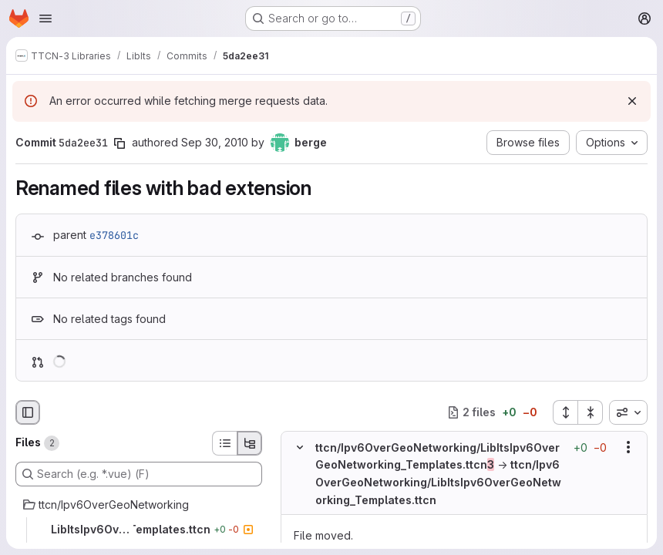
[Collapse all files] (590, 412)
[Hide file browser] (27, 412)
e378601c (114, 235)
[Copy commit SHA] (119, 143)
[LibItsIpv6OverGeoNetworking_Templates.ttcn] (139, 529)
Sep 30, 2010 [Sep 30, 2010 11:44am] (214, 142)
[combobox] (628, 412)
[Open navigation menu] (45, 18)
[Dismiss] (632, 101)
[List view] (224, 443)
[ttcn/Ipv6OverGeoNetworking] (139, 505)
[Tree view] (249, 443)
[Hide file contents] (300, 447)
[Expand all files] (565, 412)
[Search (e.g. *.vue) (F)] (138, 474)
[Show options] (628, 447)
